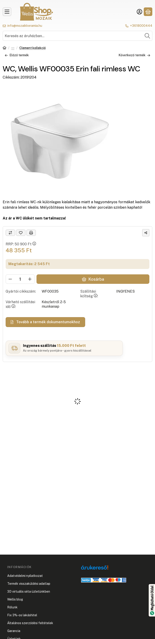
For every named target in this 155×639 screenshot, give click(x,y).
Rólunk (12, 607)
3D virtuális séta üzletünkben (28, 591)
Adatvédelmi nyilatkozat (25, 576)
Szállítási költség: (89, 293)
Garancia (13, 631)
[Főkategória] (4, 48)
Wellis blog (15, 599)
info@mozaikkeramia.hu (24, 25)
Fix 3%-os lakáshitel (22, 615)
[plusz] (30, 279)
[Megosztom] (145, 232)
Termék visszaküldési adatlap (28, 583)
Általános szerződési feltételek (30, 623)
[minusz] (10, 279)
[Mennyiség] (20, 279)
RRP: (21, 244)
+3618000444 (141, 25)
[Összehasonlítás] (10, 233)
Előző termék (17, 55)
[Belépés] (139, 11)
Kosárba (93, 279)
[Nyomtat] (31, 233)
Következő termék (134, 55)
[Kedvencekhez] (20, 233)
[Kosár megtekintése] (148, 11)
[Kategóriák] (7, 11)
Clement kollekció (32, 48)
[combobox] (77, 36)
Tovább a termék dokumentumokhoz (45, 322)
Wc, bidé (12, 48)
